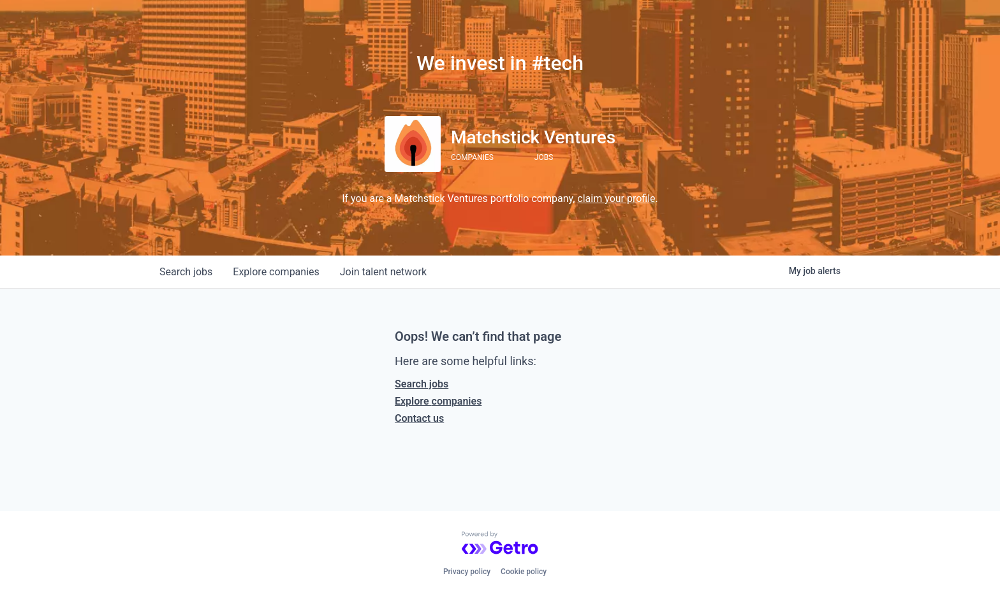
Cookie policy (524, 571)
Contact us (419, 418)
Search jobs (421, 384)
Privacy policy (466, 571)
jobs (185, 272)
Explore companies (438, 401)
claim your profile (616, 198)
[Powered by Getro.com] (500, 542)
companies (276, 272)
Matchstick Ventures (533, 137)
